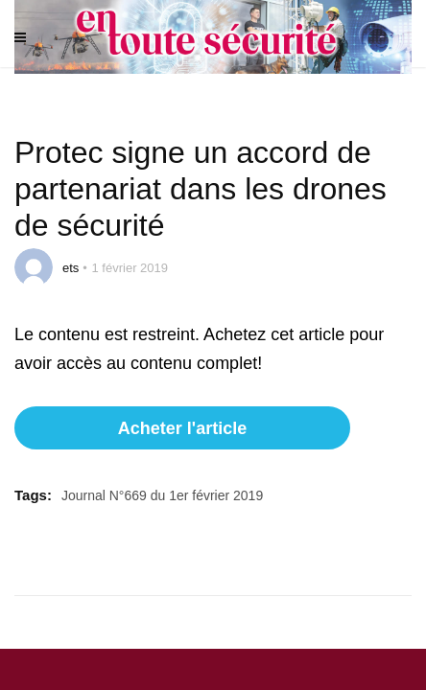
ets (70, 268)
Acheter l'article (182, 428)
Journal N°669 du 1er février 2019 (162, 495)
